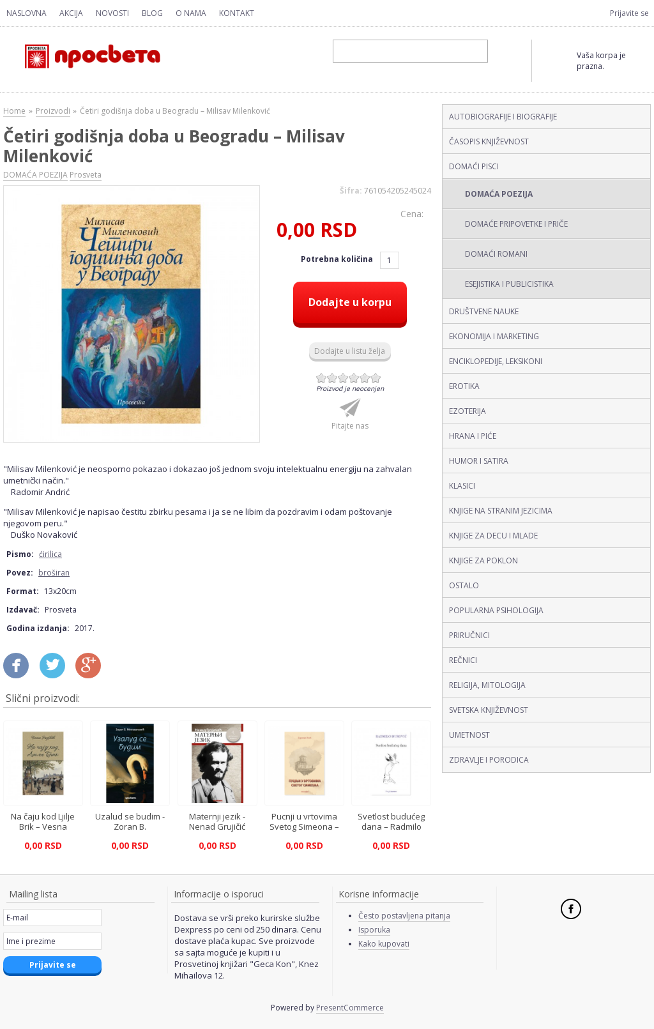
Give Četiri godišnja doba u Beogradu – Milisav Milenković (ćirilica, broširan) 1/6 (321, 378)
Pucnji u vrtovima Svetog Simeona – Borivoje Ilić (304, 826)
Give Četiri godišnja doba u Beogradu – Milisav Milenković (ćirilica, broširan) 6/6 (375, 378)
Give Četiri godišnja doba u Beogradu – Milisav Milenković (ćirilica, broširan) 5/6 (365, 378)
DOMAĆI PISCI (474, 166)
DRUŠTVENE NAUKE (484, 311)
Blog (152, 13)
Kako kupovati (383, 943)
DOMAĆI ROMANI (496, 253)
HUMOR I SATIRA (478, 460)
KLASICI (462, 485)
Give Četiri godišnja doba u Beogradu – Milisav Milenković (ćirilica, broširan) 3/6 (343, 378)
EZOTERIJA (467, 411)
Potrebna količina (338, 259)
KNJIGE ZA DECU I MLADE (493, 535)
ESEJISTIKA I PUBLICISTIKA (509, 283)
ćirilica (50, 554)
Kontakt (236, 13)
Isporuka (374, 929)
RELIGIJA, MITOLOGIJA (487, 685)
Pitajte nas (350, 425)
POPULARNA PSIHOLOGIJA (496, 610)
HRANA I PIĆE (472, 436)
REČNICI (463, 660)
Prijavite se (629, 13)
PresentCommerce (350, 1007)
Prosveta (86, 174)
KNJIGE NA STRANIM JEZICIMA (500, 510)
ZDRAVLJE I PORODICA (489, 759)
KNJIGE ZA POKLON (483, 560)
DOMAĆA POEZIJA (499, 193)
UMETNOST (469, 734)
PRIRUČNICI (469, 635)
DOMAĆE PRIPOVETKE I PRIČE (516, 223)
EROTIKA (464, 386)
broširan (54, 572)
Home (14, 110)
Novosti (112, 13)
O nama (191, 13)
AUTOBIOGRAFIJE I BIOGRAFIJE (503, 116)
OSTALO (464, 585)
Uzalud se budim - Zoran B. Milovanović (130, 826)
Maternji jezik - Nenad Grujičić (217, 821)
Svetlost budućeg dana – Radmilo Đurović (391, 826)
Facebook (571, 909)
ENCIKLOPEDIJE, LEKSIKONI (495, 361)
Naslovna (26, 13)
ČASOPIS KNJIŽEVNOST (489, 141)
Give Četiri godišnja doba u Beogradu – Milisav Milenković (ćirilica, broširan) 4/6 (354, 378)
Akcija (71, 13)
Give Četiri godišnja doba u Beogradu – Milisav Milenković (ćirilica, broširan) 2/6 (332, 378)
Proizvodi (53, 110)
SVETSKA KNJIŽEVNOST (488, 710)
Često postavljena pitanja (404, 915)
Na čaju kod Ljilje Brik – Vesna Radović (43, 826)
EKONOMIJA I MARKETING (494, 336)
